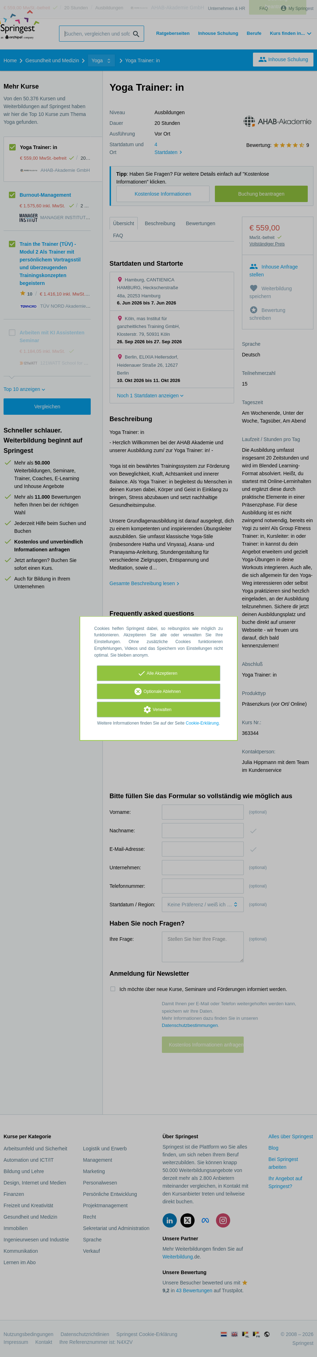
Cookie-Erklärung (202, 722)
